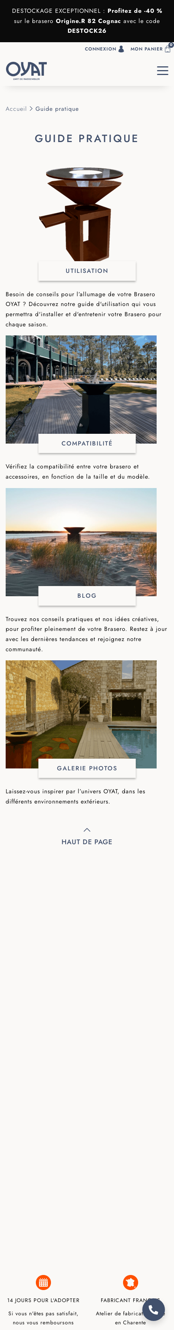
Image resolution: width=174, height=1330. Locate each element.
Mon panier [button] (152, 47)
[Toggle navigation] (162, 71)
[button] (3, 49)
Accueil (16, 108)
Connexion (105, 49)
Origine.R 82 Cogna (87, 21)
